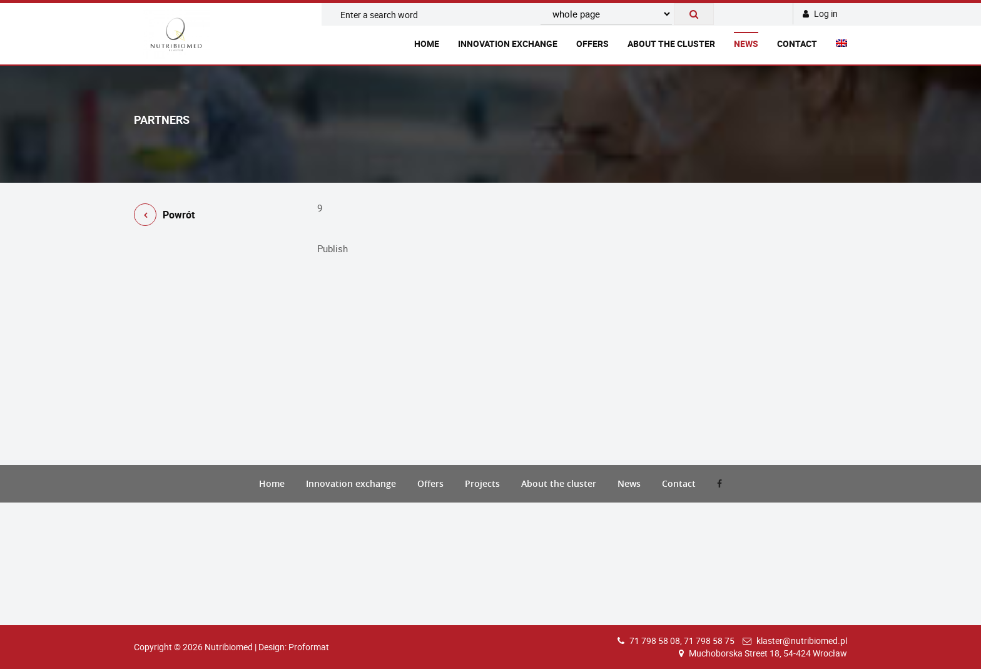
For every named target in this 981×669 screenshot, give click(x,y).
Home (426, 43)
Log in (820, 13)
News (746, 43)
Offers (592, 43)
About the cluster (671, 43)
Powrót (164, 217)
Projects (482, 483)
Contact (797, 43)
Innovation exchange (507, 43)
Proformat (308, 647)
